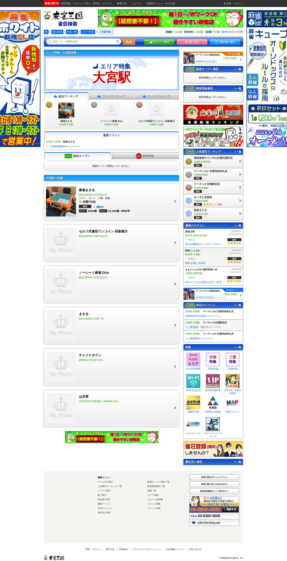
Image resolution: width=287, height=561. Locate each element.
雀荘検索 (57, 32)
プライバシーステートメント (147, 549)
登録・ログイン (93, 549)
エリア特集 (88, 32)
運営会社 (110, 549)
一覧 (237, 69)
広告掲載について (175, 549)
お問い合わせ (194, 549)
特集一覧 (72, 32)
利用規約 (123, 549)
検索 (129, 41)
